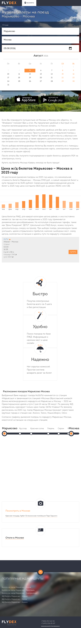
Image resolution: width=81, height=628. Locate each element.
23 (73, 78)
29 (63, 81)
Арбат (22, 516)
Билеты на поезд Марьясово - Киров (16, 587)
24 (8, 81)
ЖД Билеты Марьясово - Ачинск (14, 602)
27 (41, 81)
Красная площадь (12, 516)
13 (41, 74)
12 (30, 74)
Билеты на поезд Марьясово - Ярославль (18, 590)
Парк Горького (51, 516)
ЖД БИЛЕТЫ (29, 3)
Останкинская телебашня (35, 516)
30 (74, 81)
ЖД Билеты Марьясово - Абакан (15, 596)
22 (63, 78)
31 (8, 85)
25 (19, 81)
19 (30, 78)
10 (8, 74)
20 (41, 78)
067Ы (6, 239)
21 (52, 78)
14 (52, 74)
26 (30, 81)
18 (19, 78)
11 (19, 74)
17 (8, 78)
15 (62, 74)
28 (52, 81)
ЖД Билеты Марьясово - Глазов (14, 599)
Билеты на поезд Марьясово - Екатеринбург (19, 593)
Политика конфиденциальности (50, 626)
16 (73, 74)
